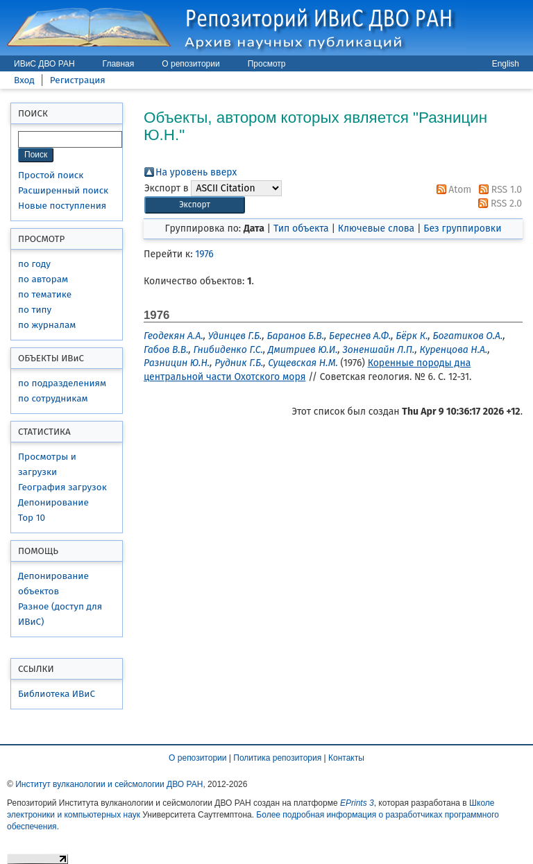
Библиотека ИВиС (56, 694)
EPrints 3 (357, 803)
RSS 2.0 (497, 203)
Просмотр (267, 64)
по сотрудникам (53, 398)
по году (34, 264)
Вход (24, 80)
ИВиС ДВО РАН (44, 64)
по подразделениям (62, 383)
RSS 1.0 (498, 190)
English (505, 64)
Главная (119, 64)
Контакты (346, 758)
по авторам (43, 279)
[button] (194, 205)
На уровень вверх (196, 172)
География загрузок (62, 487)
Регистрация (77, 80)
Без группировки (462, 228)
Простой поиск (50, 175)
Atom (452, 190)
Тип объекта (301, 228)
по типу (34, 310)
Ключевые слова (376, 228)
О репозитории (190, 64)
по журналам (47, 325)
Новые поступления (62, 205)
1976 (204, 254)
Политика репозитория (277, 758)
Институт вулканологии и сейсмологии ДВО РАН (109, 784)
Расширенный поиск (63, 190)
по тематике (44, 294)
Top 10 (31, 518)
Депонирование (53, 502)
